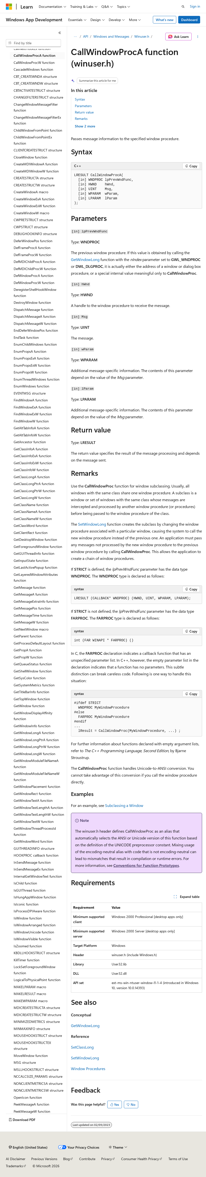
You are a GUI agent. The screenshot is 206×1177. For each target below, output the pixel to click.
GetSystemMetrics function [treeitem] (34, 685)
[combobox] (33, 43)
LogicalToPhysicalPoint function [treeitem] (37, 979)
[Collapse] (60, 32)
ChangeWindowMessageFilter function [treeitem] (36, 107)
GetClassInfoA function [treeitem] (31, 449)
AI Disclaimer (15, 1158)
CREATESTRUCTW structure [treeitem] (34, 185)
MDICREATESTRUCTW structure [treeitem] (37, 1014)
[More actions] (198, 37)
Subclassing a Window (124, 805)
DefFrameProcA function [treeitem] (32, 247)
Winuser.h (141, 36)
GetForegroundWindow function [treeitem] (38, 546)
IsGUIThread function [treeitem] (30, 890)
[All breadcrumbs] (75, 37)
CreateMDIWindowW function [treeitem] (36, 171)
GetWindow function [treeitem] (29, 705)
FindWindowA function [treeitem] (31, 400)
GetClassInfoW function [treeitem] (31, 469)
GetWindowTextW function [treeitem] (34, 821)
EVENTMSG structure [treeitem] (30, 393)
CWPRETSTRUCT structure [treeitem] (33, 219)
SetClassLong (82, 1047)
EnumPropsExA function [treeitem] (31, 358)
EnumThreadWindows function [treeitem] (36, 379)
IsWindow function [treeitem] (28, 918)
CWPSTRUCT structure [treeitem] (31, 227)
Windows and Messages (111, 36)
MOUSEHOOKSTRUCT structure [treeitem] (38, 1035)
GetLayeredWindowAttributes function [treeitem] (36, 577)
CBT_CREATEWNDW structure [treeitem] (36, 83)
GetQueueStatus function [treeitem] (33, 664)
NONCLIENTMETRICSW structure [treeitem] (38, 1090)
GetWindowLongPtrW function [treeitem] (37, 746)
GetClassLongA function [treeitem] (32, 477)
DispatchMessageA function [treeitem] (35, 316)
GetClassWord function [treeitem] (31, 525)
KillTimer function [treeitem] (26, 960)
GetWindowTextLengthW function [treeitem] (39, 814)
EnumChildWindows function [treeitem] (35, 344)
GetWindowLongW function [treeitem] (34, 753)
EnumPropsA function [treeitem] (30, 351)
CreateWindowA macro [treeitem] (31, 192)
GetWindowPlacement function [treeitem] (37, 786)
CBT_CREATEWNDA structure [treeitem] (35, 76)
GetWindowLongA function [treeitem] (34, 732)
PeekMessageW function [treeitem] (32, 1111)
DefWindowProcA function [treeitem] (33, 275)
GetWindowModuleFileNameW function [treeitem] (36, 776)
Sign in (195, 6)
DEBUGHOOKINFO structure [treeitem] (35, 233)
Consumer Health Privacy (140, 1158)
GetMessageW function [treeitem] (31, 622)
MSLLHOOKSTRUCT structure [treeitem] (36, 1069)
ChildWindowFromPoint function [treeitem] (38, 130)
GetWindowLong (85, 259)
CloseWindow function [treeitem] (30, 157)
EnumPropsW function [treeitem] (30, 372)
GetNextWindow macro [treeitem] (31, 629)
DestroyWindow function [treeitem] (32, 302)
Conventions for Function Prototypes (146, 865)
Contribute (87, 1158)
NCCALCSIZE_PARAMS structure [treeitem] (38, 1076)
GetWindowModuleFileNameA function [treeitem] (36, 763)
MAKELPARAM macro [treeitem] (30, 987)
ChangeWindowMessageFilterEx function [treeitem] (37, 120)
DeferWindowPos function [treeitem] (33, 240)
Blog (66, 1158)
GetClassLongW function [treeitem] (32, 497)
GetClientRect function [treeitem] (31, 532)
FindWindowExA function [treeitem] (32, 407)
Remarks (81, 118)
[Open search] (183, 6)
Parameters (83, 105)
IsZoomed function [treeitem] (28, 946)
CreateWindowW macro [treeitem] (31, 213)
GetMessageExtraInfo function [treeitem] (36, 601)
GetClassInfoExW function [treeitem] (33, 463)
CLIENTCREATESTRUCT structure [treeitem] (38, 150)
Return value (84, 112)
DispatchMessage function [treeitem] (33, 309)
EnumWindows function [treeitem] (31, 386)
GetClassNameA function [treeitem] (32, 511)
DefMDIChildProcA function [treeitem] (34, 261)
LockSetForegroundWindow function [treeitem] (34, 969)
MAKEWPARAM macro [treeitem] (31, 1000)
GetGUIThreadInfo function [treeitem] (34, 553)
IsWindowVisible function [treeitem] (32, 939)
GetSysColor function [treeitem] (30, 678)
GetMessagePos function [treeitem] (32, 608)
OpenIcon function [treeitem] (28, 1097)
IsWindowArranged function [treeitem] (35, 925)
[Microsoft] (9, 6)
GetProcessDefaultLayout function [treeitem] (39, 643)
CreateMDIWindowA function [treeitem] (36, 164)
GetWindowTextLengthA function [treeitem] (38, 807)
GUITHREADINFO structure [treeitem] (34, 848)
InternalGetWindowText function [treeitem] (38, 876)
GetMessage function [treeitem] (30, 587)
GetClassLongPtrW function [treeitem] (34, 490)
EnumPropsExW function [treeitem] (32, 365)
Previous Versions (44, 1158)
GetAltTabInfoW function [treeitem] (32, 435)
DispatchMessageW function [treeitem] (35, 323)
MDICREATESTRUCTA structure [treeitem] (37, 1007)
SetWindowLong (92, 524)
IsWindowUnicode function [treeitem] (34, 932)
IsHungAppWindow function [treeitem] (35, 897)
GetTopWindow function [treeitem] (32, 699)
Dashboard (189, 19)
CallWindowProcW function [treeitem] (34, 62)
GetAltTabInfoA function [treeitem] (31, 428)
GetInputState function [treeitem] (31, 560)
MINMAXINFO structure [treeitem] (32, 1028)
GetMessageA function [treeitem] (31, 594)
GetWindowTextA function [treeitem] (33, 800)
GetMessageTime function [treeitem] (33, 615)
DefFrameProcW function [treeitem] (32, 254)
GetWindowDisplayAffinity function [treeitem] (33, 716)
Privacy (106, 1158)
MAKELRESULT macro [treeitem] (30, 993)
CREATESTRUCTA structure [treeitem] (33, 178)
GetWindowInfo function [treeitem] (32, 726)
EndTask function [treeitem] (26, 337)
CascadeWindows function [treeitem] (33, 69)
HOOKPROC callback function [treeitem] (36, 855)
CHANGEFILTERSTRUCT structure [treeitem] (38, 97)
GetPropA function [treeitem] (28, 650)
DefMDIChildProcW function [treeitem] (35, 268)
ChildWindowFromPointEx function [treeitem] (33, 140)
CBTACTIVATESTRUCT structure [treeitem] (37, 90)
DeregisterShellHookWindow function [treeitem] (35, 292)
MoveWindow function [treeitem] (31, 1055)
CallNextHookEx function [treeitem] (32, 48)
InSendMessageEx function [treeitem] (34, 869)
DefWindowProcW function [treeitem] (34, 282)
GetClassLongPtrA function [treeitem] (34, 483)
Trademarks (14, 1166)
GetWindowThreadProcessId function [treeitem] (35, 831)
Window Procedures (88, 1068)
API (85, 36)
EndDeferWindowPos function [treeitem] (36, 330)
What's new (165, 19)
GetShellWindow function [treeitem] (33, 671)
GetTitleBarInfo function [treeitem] (31, 692)
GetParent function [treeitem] (28, 636)
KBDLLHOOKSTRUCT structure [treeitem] (37, 953)
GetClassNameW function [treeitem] (33, 518)
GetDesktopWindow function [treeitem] (35, 539)
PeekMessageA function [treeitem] (31, 1104)
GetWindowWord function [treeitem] (33, 841)
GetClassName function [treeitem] (31, 504)
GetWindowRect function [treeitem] (32, 793)
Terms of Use (178, 1158)
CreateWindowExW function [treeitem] (34, 206)
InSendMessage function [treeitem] (32, 862)
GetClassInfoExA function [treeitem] (32, 455)
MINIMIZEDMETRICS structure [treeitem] (37, 1021)
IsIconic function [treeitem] (26, 904)
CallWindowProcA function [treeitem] (34, 55)
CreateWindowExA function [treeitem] (34, 199)
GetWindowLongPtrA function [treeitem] (36, 739)
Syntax (80, 99)
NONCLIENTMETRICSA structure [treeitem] (38, 1083)
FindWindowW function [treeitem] (31, 421)
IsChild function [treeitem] (25, 883)
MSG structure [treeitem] (25, 1062)
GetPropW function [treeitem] (28, 657)
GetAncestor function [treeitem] (30, 442)
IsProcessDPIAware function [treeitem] (35, 911)
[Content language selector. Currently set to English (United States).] (28, 1147)
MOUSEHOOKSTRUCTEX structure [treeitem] (32, 1045)
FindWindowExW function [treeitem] (33, 414)
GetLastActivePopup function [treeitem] (35, 567)
